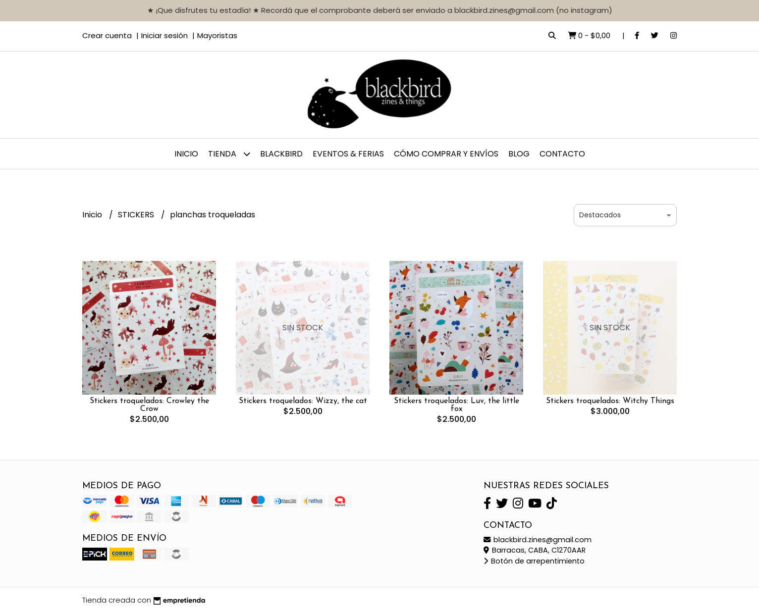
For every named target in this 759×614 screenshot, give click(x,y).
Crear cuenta (107, 35)
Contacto (562, 153)
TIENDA (229, 154)
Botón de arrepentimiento (534, 561)
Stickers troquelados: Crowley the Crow (149, 405)
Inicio (186, 153)
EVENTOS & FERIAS (348, 153)
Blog (519, 153)
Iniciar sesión (164, 35)
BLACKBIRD (281, 153)
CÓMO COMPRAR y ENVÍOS (446, 153)
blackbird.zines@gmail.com (538, 540)
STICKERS (137, 214)
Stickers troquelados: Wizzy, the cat (303, 401)
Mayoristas (217, 35)
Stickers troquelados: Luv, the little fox (456, 405)
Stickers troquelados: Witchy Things (610, 401)
